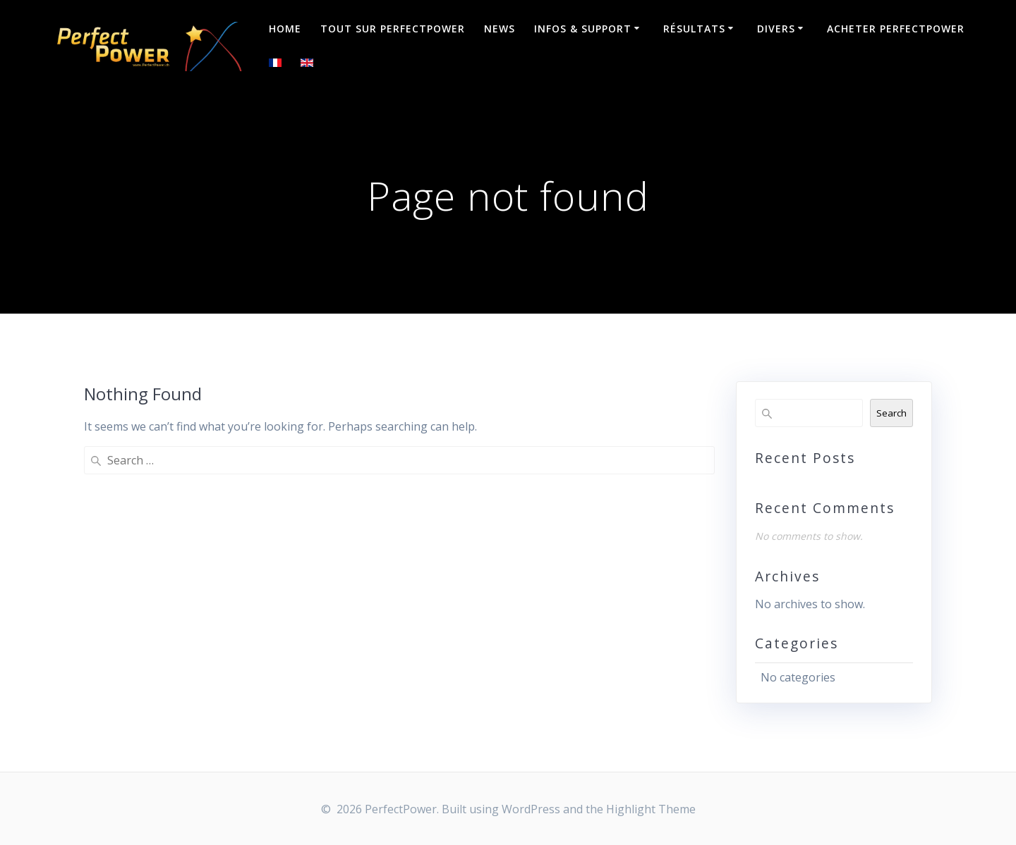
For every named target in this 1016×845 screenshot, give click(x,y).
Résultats (694, 28)
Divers (776, 28)
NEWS (499, 28)
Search (891, 413)
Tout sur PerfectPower (392, 28)
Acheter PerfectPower (895, 28)
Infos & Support (582, 28)
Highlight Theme (651, 809)
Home (285, 28)
